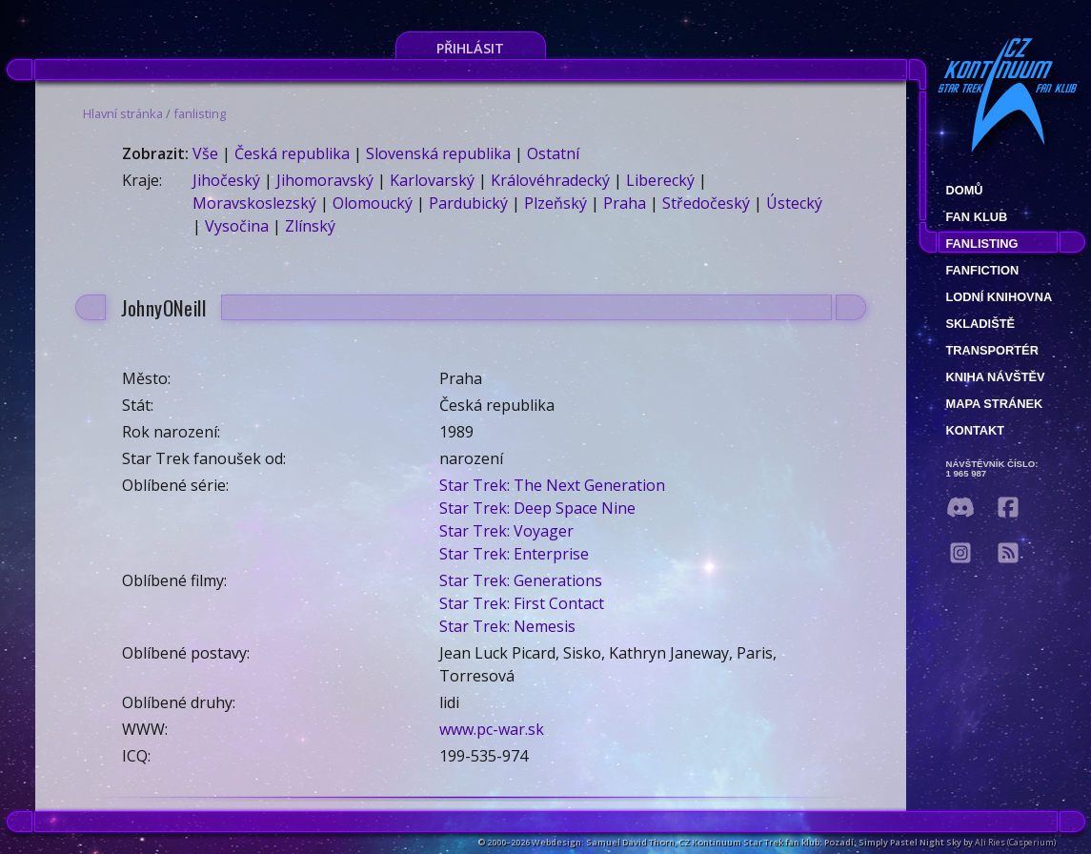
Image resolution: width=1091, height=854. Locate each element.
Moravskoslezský (254, 203)
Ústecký (794, 203)
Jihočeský (226, 180)
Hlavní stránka (123, 113)
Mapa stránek (994, 403)
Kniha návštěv (995, 377)
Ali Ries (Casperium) (1015, 842)
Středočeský (706, 203)
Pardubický (468, 203)
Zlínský (310, 225)
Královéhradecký (550, 180)
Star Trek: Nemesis (507, 626)
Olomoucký (373, 203)
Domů (964, 190)
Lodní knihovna (999, 297)
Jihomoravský (325, 180)
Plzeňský (555, 203)
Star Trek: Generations (520, 580)
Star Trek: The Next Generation (552, 485)
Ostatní (553, 153)
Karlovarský (432, 180)
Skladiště (981, 323)
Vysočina (237, 225)
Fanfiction (983, 270)
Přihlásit (470, 48)
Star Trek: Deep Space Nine (537, 508)
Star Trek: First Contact (521, 603)
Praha (624, 203)
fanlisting (199, 113)
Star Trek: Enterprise (514, 553)
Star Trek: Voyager (506, 530)
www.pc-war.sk (491, 729)
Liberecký (660, 180)
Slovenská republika (438, 153)
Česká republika (292, 153)
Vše (205, 153)
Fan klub (977, 217)
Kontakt (975, 430)
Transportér (992, 350)
